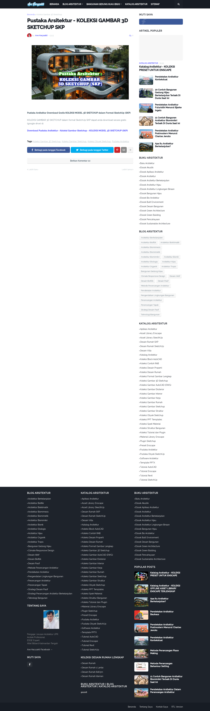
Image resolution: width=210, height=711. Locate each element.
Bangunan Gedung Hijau (152, 271)
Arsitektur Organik (149, 266)
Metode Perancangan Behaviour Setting (161, 665)
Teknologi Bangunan (150, 314)
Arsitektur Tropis (169, 266)
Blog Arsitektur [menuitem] (72, 4)
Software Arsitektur (149, 458)
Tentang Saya (146, 707)
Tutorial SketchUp (148, 480)
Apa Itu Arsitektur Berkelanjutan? (164, 145)
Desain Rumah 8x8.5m (92, 672)
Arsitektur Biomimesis (150, 247)
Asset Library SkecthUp (151, 337)
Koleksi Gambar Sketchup (74, 141)
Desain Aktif (175, 276)
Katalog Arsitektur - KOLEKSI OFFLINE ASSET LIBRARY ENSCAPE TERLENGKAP (165, 588)
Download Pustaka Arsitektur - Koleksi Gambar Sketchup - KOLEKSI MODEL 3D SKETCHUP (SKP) (77, 130)
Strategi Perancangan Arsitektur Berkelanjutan (50, 593)
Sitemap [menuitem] (155, 4)
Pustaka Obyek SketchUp (152, 454)
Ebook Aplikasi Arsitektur (152, 172)
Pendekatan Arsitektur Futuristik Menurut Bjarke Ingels (168, 107)
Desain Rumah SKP (149, 342)
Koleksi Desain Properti (151, 368)
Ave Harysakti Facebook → (39, 649)
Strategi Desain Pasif (150, 310)
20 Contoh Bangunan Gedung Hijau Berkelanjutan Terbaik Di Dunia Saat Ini (167, 94)
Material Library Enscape (152, 437)
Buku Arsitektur (147, 163)
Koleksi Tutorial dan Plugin (152, 432)
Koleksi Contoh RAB (149, 363)
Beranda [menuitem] (54, 4)
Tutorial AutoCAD (148, 467)
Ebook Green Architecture (152, 210)
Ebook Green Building (150, 215)
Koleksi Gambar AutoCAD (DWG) (155, 385)
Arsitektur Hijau (169, 262)
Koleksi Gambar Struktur (151, 411)
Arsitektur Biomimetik (150, 252)
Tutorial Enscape (148, 471)
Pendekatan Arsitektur (151, 290)
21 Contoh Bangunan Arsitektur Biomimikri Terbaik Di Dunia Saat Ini (167, 120)
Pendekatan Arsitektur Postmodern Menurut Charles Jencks (166, 133)
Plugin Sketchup (148, 441)
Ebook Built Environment (151, 202)
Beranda (31, 14)
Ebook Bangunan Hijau (151, 193)
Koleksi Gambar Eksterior (152, 389)
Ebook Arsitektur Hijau (150, 185)
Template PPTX (147, 462)
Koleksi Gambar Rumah (151, 402)
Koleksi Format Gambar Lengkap (156, 376)
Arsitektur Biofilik (148, 242)
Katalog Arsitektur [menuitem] (136, 4)
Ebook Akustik (146, 167)
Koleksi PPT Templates (151, 419)
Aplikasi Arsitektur (148, 329)
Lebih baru (33, 169)
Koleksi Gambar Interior (151, 394)
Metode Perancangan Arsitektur (155, 286)
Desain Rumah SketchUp (152, 346)
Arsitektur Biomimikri (150, 257)
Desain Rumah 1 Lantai (92, 667)
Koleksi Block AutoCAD (151, 359)
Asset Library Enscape (151, 333)
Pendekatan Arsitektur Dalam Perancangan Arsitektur (165, 691)
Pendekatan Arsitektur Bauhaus (162, 613)
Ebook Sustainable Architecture (155, 223)
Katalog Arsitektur (148, 355)
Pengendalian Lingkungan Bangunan (157, 295)
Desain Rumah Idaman (92, 676)
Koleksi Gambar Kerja (150, 398)
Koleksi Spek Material (150, 424)
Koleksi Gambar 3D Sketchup (49, 14)
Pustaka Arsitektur (120, 141)
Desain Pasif (163, 281)
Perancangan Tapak (150, 305)
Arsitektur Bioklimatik (170, 242)
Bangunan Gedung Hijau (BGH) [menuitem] (103, 4)
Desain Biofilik (147, 281)
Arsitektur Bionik (171, 257)
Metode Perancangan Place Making (164, 652)
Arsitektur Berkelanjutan (152, 238)
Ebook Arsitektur (148, 176)
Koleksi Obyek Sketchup (99, 141)
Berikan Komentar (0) (80, 161)
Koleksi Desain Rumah (150, 372)
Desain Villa (145, 350)
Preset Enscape (147, 445)
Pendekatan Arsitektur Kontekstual (166, 78)
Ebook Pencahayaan (150, 219)
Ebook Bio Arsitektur (149, 198)
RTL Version (177, 707)
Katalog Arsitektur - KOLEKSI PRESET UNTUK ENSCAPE (157, 68)
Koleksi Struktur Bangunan (152, 428)
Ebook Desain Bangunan (151, 206)
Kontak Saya (162, 707)
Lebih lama (127, 169)
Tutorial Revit (146, 475)
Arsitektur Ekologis (149, 262)
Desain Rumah (89, 663)
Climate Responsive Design (153, 276)
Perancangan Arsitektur (151, 300)
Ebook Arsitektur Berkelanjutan (154, 180)
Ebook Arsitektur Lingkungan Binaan (157, 189)
